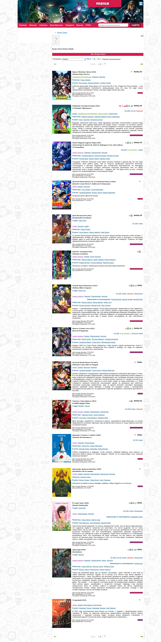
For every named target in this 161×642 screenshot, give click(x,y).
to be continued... (132, 150)
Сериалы (44, 25)
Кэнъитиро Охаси (96, 120)
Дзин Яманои (111, 608)
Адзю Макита (83, 232)
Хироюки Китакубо (111, 339)
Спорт (92, 257)
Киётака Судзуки (113, 156)
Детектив (87, 187)
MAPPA (81, 555)
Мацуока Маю (106, 523)
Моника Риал (138, 299)
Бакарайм (93, 449)
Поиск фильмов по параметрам (112, 29)
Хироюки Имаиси (100, 117)
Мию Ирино (105, 232)
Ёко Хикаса (83, 83)
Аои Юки (86, 120)
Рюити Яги (85, 446)
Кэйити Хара (95, 520)
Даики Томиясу (98, 260)
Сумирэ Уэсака (105, 83)
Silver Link (82, 291)
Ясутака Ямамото (98, 339)
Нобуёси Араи (109, 566)
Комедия (95, 77)
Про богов (134, 333)
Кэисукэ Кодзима (100, 156)
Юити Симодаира (113, 117)
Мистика (102, 77)
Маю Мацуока (84, 523)
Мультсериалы (103, 114)
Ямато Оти (107, 302)
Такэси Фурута (85, 80)
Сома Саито (96, 342)
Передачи (70, 25)
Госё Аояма (86, 190)
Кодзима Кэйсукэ (87, 156)
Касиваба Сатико (137, 517)
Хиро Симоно (106, 305)
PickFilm (105, 4)
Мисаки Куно (95, 305)
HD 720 (133, 111)
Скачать (140, 93)
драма (86, 226)
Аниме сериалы (77, 153)
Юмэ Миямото (92, 418)
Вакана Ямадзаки (109, 193)
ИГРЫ (89, 25)
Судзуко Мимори (96, 263)
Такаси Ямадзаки (96, 446)
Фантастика (113, 114)
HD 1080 (127, 111)
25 (94, 59)
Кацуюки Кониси (93, 83)
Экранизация (138, 293)
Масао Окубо (86, 339)
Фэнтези (104, 153)
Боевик (74, 114)
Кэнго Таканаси (105, 480)
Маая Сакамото (94, 232)
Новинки (23, 25)
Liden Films (82, 220)
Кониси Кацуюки (85, 305)
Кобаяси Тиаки (105, 159)
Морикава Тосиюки (98, 608)
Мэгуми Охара (84, 449)
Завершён (139, 111)
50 (98, 59)
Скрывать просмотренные (111, 59)
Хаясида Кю (138, 563)
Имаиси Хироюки (88, 117)
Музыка (81, 25)
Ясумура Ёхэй (116, 299)
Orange (87, 406)
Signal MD (82, 508)
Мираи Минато (98, 302)
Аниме (141, 150)
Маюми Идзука (84, 263)
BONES (81, 406)
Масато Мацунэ (110, 260)
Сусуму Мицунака (97, 190)
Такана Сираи (85, 229)
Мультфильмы (57, 25)
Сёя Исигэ (82, 418)
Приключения (96, 153)
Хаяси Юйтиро (87, 566)
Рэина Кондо (94, 480)
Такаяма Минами (85, 193)
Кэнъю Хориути (105, 569)
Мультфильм (94, 474)
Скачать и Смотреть (136, 135)
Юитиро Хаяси (85, 477)
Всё (92, 54)
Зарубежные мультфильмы (81, 77)
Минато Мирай (87, 302)
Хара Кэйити (86, 520)
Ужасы (104, 560)
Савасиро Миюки (85, 342)
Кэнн (80, 120)
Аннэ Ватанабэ (95, 523)
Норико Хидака (127, 299)
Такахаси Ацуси (87, 415)
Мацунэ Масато (87, 260)
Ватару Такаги (62, 32)
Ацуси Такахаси (99, 415)
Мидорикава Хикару (108, 342)
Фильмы (33, 25)
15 (90, 59)
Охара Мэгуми (103, 449)
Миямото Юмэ (103, 418)
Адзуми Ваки (83, 159)
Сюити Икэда (96, 370)
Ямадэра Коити (108, 263)
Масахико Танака (85, 608)
